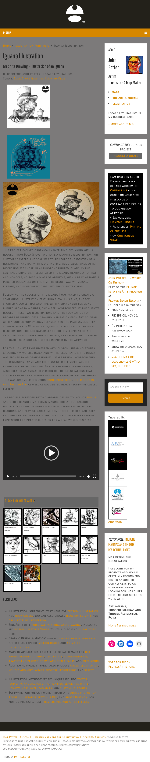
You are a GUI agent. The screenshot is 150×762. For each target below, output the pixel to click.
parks (70, 661)
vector (82, 679)
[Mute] (88, 476)
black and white (76, 683)
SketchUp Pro (47, 697)
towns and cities (52, 661)
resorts (25, 656)
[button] (51, 453)
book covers (24, 615)
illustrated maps (79, 615)
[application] (51, 453)
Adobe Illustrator (22, 697)
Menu (7, 32)
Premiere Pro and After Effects (65, 701)
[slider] (48, 476)
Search (126, 398)
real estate (54, 656)
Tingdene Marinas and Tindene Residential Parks (121, 544)
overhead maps (41, 688)
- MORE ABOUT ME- (121, 124)
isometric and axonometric (29, 683)
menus (91, 397)
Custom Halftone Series (31, 629)
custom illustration (82, 611)
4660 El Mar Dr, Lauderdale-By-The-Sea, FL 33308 (126, 361)
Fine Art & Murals (125, 98)
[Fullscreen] (94, 476)
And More (115, 521)
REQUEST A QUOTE (126, 156)
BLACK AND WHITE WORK (19, 500)
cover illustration (84, 665)
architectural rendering (27, 620)
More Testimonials (122, 625)
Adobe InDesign (76, 697)
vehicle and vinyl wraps (26, 670)
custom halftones (73, 688)
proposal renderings (60, 670)
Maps (115, 92)
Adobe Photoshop (59, 380)
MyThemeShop (22, 756)
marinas (38, 656)
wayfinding (91, 661)
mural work (87, 629)
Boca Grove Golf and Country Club (39, 78)
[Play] (8, 476)
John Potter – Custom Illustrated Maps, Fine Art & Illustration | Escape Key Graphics (54, 737)
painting (57, 683)
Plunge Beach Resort (123, 300)
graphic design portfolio (77, 638)
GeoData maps (19, 688)
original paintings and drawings (57, 624)
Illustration (121, 104)
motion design (48, 643)
